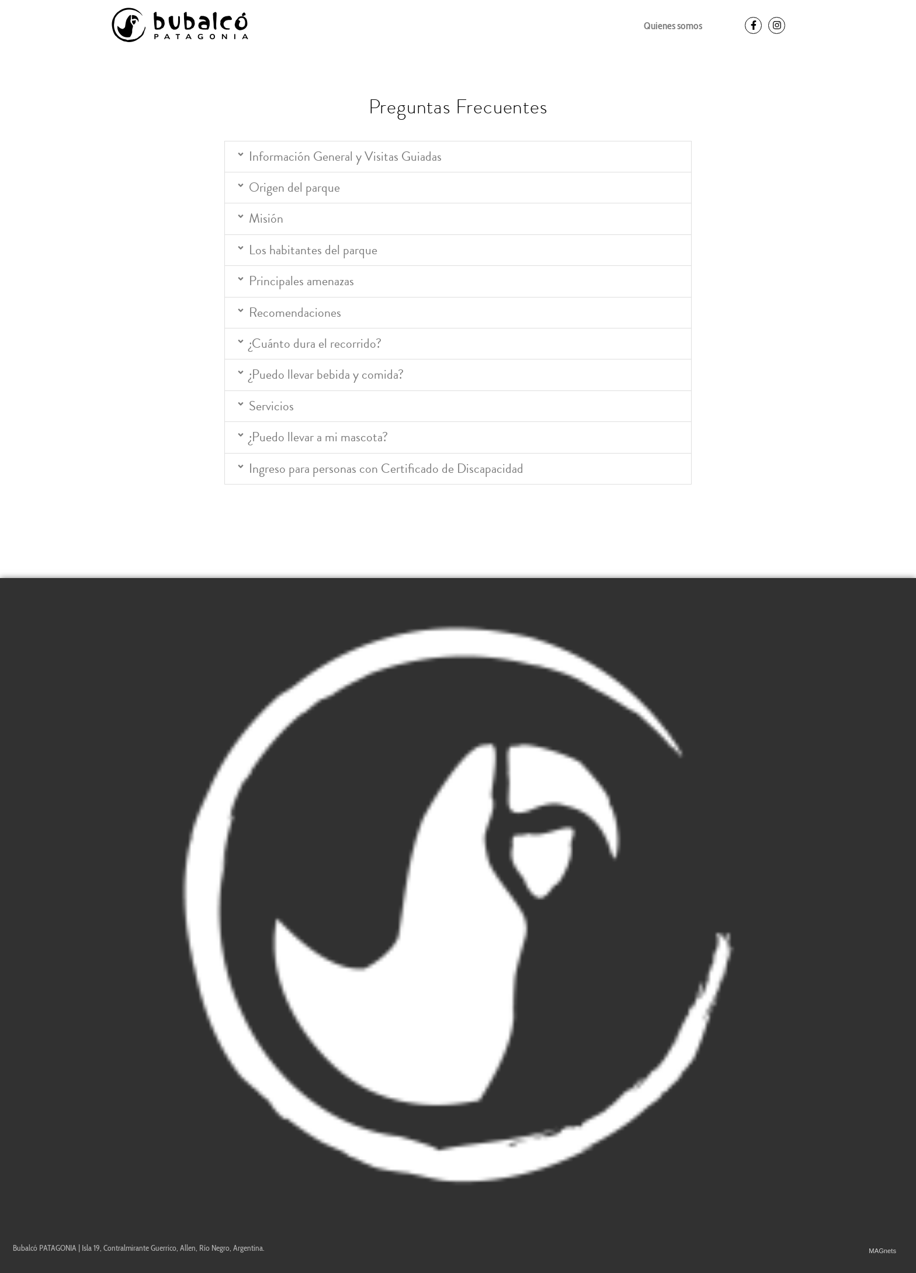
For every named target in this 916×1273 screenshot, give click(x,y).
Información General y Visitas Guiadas (345, 156)
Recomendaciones (295, 312)
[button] (458, 156)
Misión (266, 218)
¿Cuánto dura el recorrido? (315, 343)
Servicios (271, 406)
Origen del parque (294, 187)
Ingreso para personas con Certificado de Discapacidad (386, 468)
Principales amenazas (301, 281)
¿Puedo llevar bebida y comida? (326, 374)
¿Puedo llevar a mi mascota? (318, 437)
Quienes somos (673, 25)
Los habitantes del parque (313, 250)
